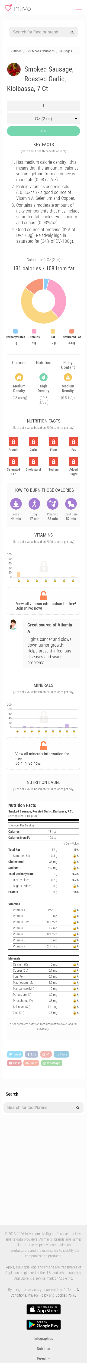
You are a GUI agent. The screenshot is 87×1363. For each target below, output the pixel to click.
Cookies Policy (65, 1295)
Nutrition (43, 1349)
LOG (43, 131)
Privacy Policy (38, 1295)
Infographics (43, 1338)
